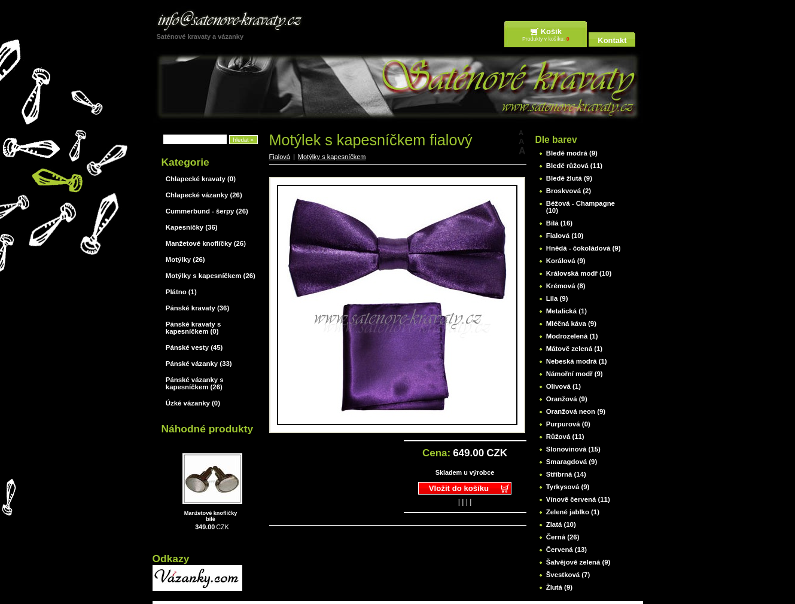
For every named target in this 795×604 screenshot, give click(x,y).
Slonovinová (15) (573, 449)
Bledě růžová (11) (574, 165)
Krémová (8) (566, 285)
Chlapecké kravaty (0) (201, 178)
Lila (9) (557, 298)
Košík (551, 31)
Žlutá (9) (559, 587)
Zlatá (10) (561, 524)
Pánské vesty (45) (194, 347)
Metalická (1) (566, 311)
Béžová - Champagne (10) (580, 207)
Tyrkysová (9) (568, 486)
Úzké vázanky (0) (193, 403)
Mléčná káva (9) (571, 323)
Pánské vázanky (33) (199, 363)
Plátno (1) (181, 291)
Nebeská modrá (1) (576, 361)
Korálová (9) (566, 260)
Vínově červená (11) (578, 499)
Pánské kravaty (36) (197, 308)
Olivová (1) (563, 386)
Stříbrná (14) (566, 474)
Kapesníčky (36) (192, 227)
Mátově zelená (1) (574, 348)
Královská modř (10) (579, 273)
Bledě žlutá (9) (569, 178)
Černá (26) (563, 537)
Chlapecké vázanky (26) (204, 195)
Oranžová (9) (566, 398)
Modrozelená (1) (572, 336)
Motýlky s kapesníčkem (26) (210, 275)
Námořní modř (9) (574, 373)
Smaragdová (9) (571, 461)
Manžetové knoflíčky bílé (210, 516)
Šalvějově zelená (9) (578, 562)
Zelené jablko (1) (572, 511)
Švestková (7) (568, 574)
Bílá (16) (559, 223)
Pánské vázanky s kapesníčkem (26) (195, 383)
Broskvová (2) (568, 190)
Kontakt (612, 40)
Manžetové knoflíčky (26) (206, 243)
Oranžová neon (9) (575, 411)
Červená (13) (566, 549)
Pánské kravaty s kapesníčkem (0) (193, 328)
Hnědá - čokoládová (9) (583, 248)
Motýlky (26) (185, 259)
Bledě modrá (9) (572, 153)
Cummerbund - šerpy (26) (207, 211)
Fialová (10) (565, 235)
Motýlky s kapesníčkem (332, 156)
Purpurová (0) (568, 424)
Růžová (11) (565, 436)
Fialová (279, 156)
